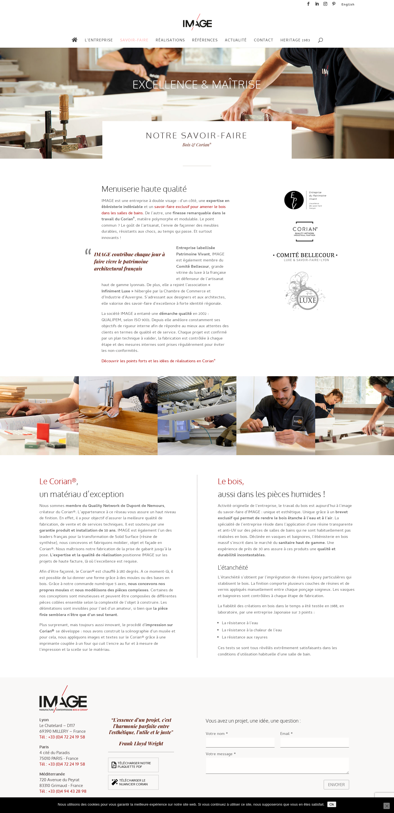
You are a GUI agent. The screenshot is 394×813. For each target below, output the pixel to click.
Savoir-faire (134, 41)
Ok (331, 804)
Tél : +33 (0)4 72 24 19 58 (62, 737)
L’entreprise (99, 41)
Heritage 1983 (295, 41)
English (348, 5)
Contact (263, 41)
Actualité (236, 41)
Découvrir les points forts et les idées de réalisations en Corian (159, 361)
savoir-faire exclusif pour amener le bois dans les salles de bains (164, 210)
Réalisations (170, 41)
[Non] (386, 806)
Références (205, 41)
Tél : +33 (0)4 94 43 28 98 (62, 791)
